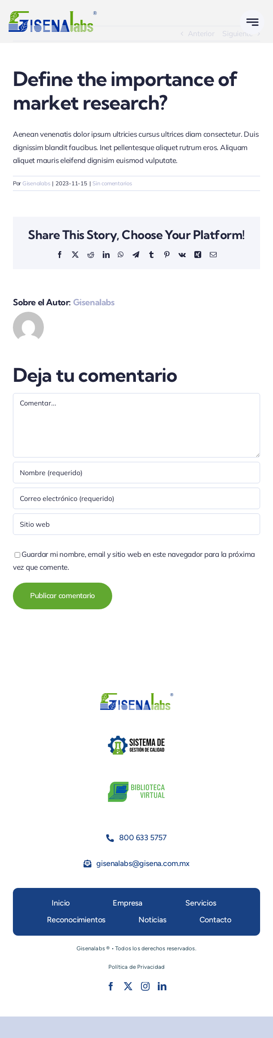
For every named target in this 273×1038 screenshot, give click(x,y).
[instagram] (145, 986)
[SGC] (137, 736)
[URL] (136, 524)
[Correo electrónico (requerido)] (136, 498)
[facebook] (111, 986)
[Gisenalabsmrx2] (53, 14)
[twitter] (128, 986)
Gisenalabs (36, 183)
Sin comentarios (112, 183)
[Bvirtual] (137, 782)
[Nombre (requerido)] (136, 472)
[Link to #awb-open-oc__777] (252, 22)
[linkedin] (162, 986)
